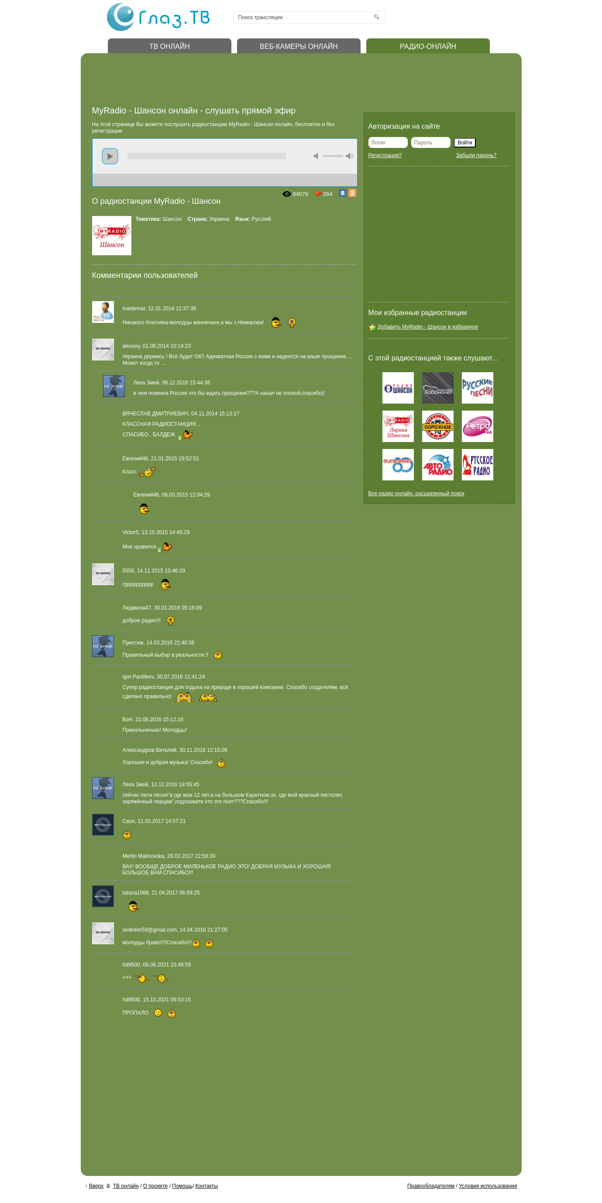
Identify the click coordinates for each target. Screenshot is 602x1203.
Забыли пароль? (476, 155)
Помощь (182, 1186)
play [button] (110, 156)
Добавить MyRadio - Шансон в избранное (428, 327)
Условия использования (488, 1186)
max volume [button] (350, 156)
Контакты (206, 1186)
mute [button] (317, 156)
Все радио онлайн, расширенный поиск (416, 493)
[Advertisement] (251, 82)
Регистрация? (385, 155)
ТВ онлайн (126, 1186)
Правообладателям (430, 1186)
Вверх (96, 1186)
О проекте (155, 1186)
